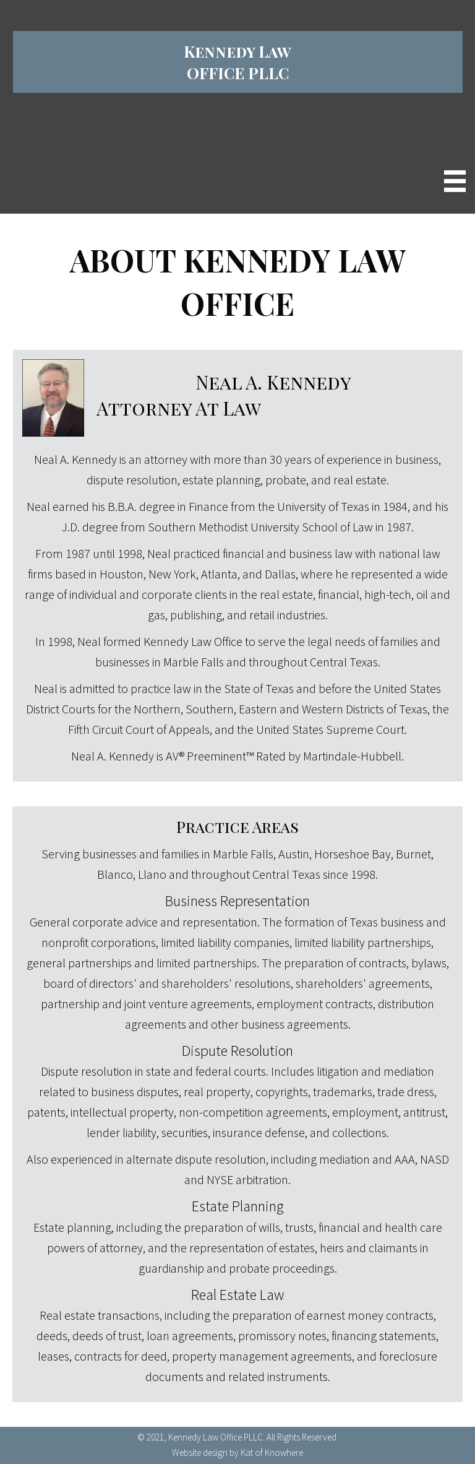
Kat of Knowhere (272, 1452)
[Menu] (455, 181)
